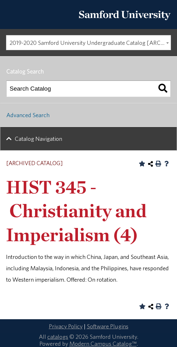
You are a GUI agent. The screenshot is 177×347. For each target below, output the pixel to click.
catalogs (57, 336)
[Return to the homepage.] (125, 22)
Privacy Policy (66, 326)
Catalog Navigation (38, 138)
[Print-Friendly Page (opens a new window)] (158, 163)
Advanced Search (28, 114)
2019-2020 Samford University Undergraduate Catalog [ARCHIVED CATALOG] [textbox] (90, 42)
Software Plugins (107, 326)
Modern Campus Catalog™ (103, 343)
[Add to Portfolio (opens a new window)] (142, 163)
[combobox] (88, 42)
